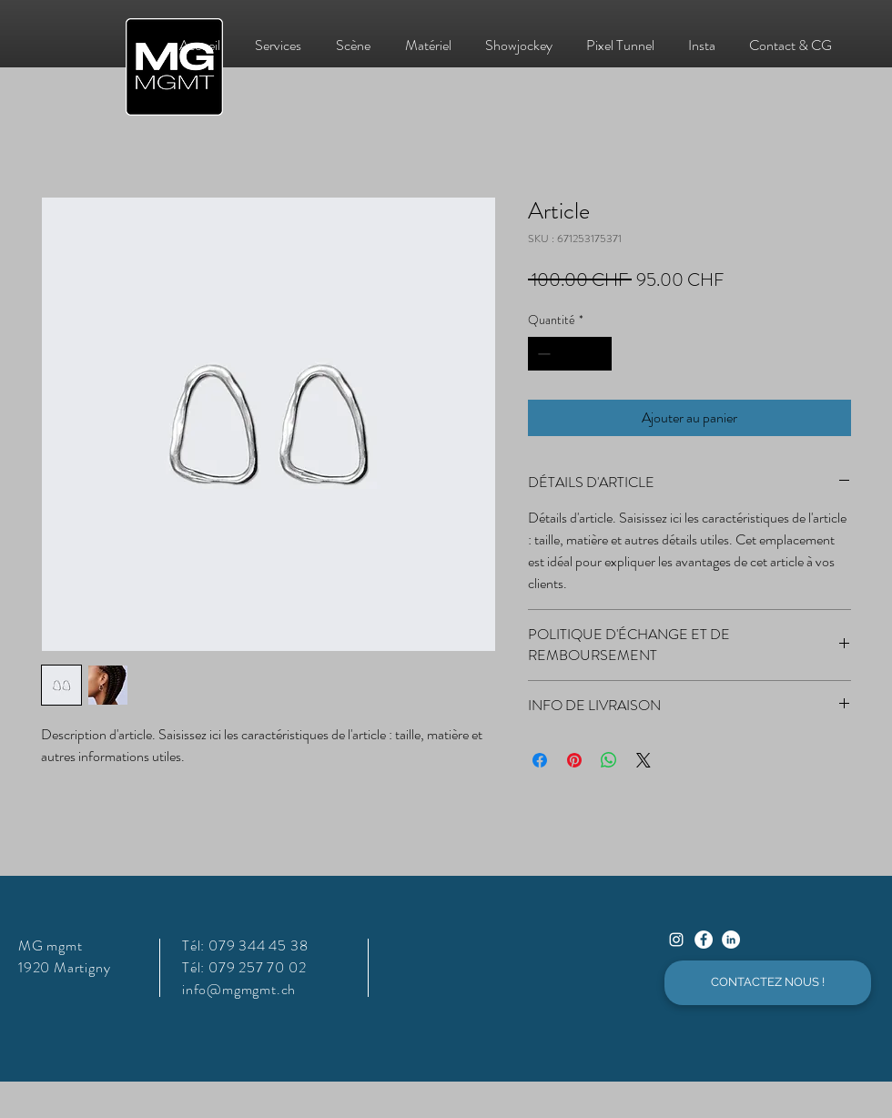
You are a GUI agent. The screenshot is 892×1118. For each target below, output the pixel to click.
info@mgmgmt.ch (239, 989)
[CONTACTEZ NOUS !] (767, 982)
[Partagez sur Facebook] (540, 760)
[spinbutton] (569, 354)
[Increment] (597, 354)
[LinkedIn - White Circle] (731, 939)
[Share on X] (643, 760)
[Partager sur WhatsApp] (609, 760)
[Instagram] (676, 939)
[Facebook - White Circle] (703, 939)
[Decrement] (542, 354)
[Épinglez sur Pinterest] (574, 760)
